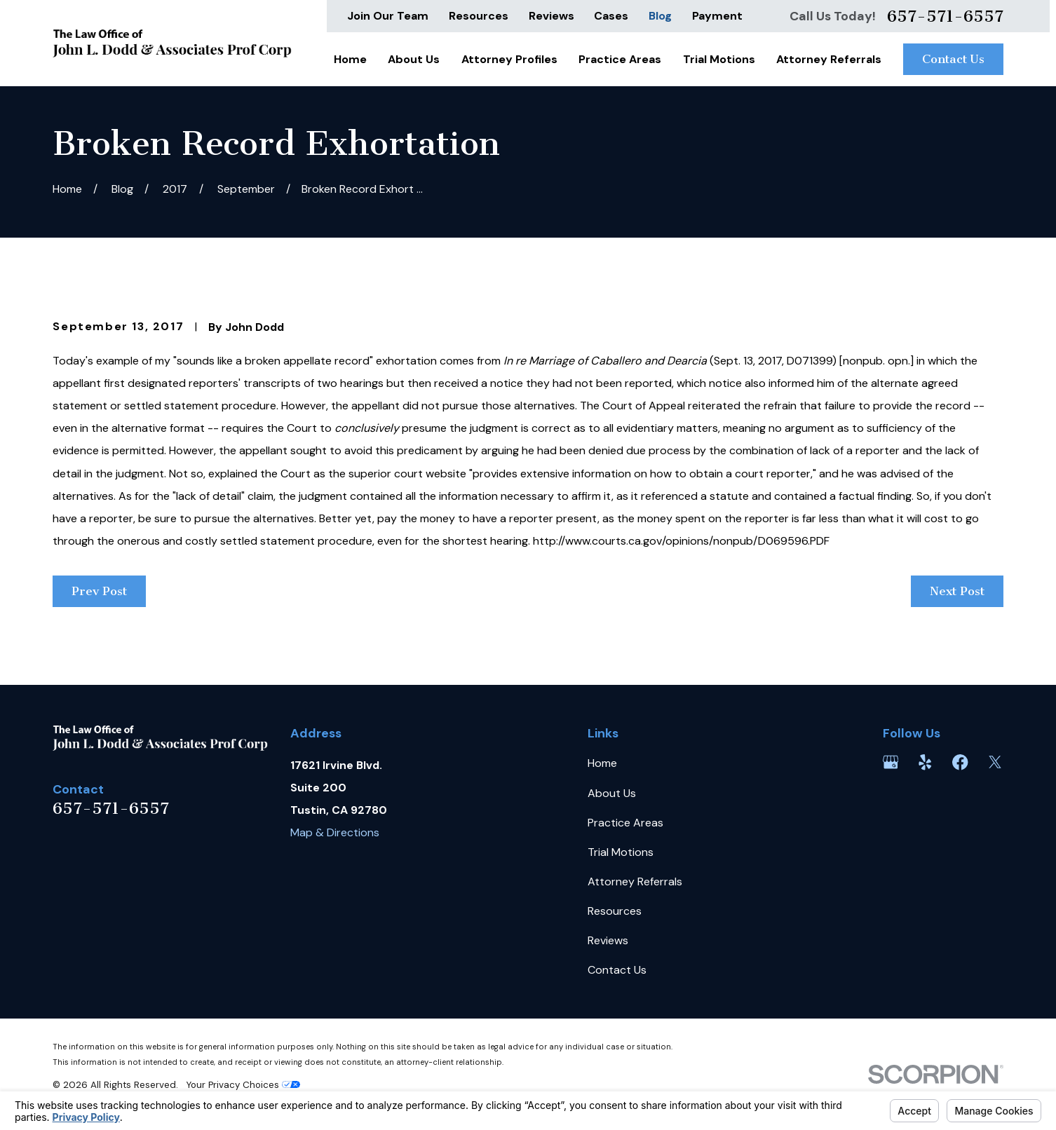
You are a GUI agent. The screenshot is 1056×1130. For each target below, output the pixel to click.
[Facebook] (960, 762)
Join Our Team (387, 15)
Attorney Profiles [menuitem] (509, 59)
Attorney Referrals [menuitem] (828, 59)
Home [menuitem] (350, 59)
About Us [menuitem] (414, 59)
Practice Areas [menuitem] (619, 59)
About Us (612, 793)
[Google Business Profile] (890, 762)
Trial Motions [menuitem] (719, 59)
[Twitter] (995, 762)
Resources (478, 15)
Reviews (551, 15)
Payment (717, 15)
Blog (660, 15)
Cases (611, 15)
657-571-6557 (945, 16)
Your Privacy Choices (243, 1085)
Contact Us (953, 59)
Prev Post (99, 591)
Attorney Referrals (635, 881)
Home (602, 763)
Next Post (957, 591)
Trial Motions (621, 852)
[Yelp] (925, 762)
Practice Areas (625, 822)
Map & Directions (334, 832)
